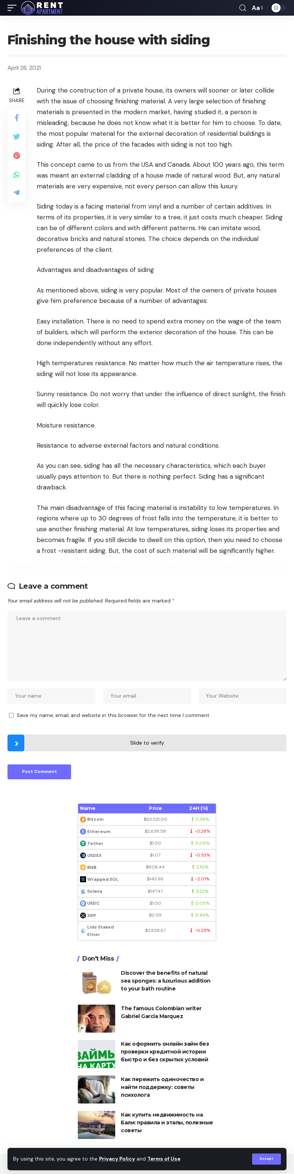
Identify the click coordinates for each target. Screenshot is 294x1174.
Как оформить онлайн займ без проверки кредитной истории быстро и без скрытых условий (165, 1052)
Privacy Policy (117, 1159)
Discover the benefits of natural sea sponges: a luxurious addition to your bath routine (166, 981)
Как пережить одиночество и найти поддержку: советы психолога (162, 1087)
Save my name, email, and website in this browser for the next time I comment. (114, 716)
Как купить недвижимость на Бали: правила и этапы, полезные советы (167, 1123)
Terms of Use (165, 1159)
